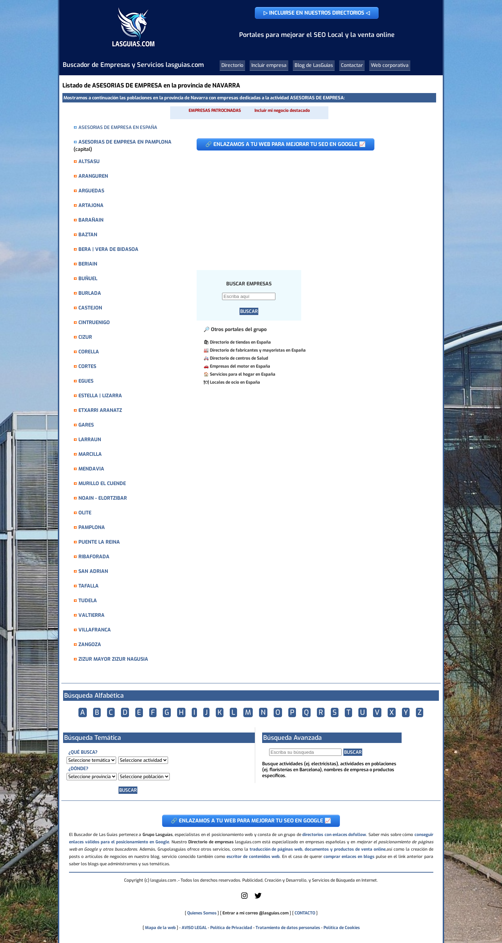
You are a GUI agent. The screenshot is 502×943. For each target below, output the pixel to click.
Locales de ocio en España (235, 382)
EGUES (85, 381)
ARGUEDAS (91, 190)
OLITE (84, 512)
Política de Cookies (342, 927)
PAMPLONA (91, 527)
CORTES (87, 366)
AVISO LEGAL (194, 927)
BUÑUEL (87, 278)
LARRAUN (89, 439)
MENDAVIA (91, 469)
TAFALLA (88, 586)
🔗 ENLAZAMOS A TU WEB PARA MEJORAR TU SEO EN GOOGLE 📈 (285, 144)
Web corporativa (390, 65)
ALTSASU (89, 161)
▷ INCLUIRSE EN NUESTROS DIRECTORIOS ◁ (317, 12)
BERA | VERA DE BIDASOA (108, 249)
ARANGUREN (93, 176)
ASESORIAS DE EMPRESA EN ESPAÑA (117, 127)
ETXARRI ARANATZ (100, 410)
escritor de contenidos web (253, 856)
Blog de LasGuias (314, 65)
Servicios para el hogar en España (242, 374)
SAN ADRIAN (93, 571)
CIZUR (85, 337)
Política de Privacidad (231, 927)
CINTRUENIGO (94, 322)
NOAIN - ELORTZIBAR (102, 498)
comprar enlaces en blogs (349, 856)
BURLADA (89, 293)
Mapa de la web (160, 927)
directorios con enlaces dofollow (334, 834)
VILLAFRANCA (94, 630)
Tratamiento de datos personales (288, 927)
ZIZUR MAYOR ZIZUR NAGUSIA (113, 659)
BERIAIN (87, 264)
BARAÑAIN (91, 220)
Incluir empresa (269, 65)
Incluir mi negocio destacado (282, 110)
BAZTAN (87, 234)
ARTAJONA (91, 205)
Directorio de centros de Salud (239, 358)
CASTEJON (90, 308)
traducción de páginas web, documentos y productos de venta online (318, 849)
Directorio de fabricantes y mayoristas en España (258, 350)
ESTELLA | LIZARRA (100, 395)
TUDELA (87, 600)
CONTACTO (305, 913)
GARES (86, 425)
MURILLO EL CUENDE (102, 483)
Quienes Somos (201, 913)
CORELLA (88, 351)
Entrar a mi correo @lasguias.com (255, 913)
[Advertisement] (307, 206)
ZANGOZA (89, 644)
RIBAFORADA (93, 556)
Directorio (232, 65)
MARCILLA (90, 454)
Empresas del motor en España (240, 366)
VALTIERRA (91, 615)
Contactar (352, 65)
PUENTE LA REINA (99, 542)
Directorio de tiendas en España (240, 342)
